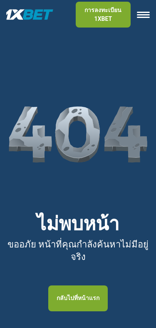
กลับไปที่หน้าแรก (78, 298)
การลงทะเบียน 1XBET (102, 14)
